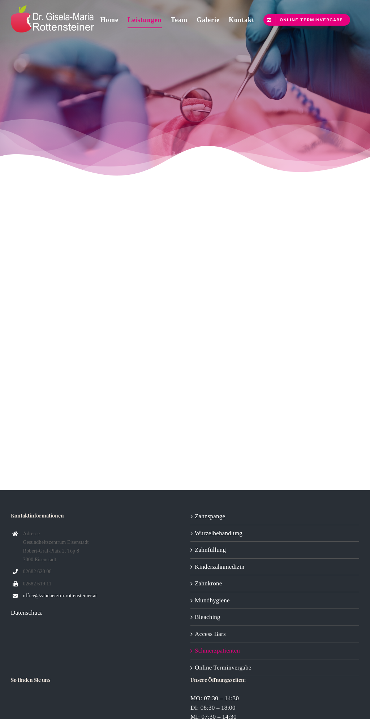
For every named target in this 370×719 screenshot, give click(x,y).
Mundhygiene (212, 600)
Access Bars (210, 634)
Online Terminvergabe (223, 667)
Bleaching (207, 617)
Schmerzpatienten (217, 650)
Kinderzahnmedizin (219, 566)
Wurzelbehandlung (218, 533)
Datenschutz (26, 612)
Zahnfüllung (210, 549)
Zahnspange (210, 516)
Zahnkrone (208, 583)
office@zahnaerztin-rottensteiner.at (60, 595)
